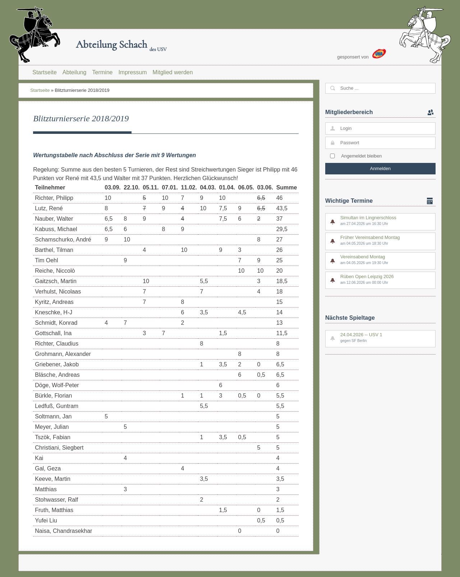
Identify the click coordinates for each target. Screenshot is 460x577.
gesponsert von (361, 54)
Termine (102, 72)
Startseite (44, 72)
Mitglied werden (173, 72)
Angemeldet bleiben (361, 156)
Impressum (132, 72)
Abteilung (75, 72)
